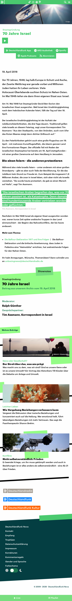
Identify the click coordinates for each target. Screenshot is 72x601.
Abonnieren (47, 55)
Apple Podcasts (27, 55)
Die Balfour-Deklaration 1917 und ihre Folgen (27, 239)
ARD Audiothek (43, 50)
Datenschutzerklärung (16, 544)
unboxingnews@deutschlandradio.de (24, 261)
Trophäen (10, 539)
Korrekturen (11, 552)
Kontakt (9, 531)
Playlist (54, 597)
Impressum (11, 548)
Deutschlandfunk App (18, 50)
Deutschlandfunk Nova (17, 526)
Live (18, 597)
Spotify (61, 50)
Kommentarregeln (14, 557)
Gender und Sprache (15, 561)
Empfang (9, 535)
